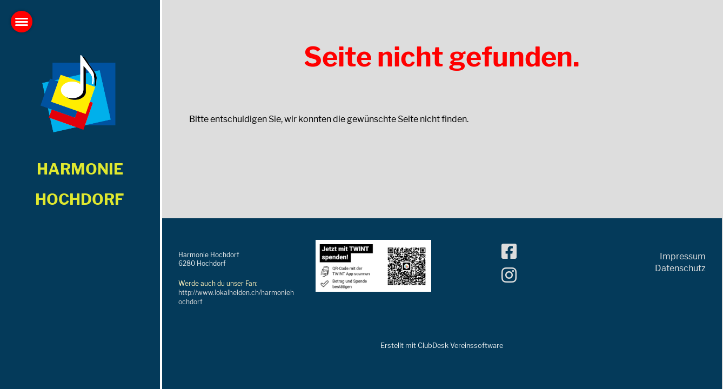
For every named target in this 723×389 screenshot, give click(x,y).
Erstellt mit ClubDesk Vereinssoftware (441, 345)
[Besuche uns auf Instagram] (509, 275)
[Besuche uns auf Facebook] (509, 251)
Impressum (683, 256)
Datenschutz (680, 268)
